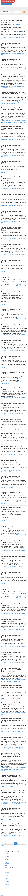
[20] (3, 845)
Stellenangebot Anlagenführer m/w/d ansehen (11, 441)
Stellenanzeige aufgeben (8, 1)
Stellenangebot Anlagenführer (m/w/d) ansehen (12, 429)
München (7, 854)
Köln (6, 865)
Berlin (6, 862)
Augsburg (7, 860)
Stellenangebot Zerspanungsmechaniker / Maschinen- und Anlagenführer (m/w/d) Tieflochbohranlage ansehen (13, 769)
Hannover (7, 886)
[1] (2, 843)
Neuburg (7, 863)
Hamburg (7, 857)
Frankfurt (7, 880)
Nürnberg (7, 856)
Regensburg (7, 859)
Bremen (6, 883)
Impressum (2, 895)
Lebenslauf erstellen (6, 3)
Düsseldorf (7, 884)
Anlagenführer (8, 868)
